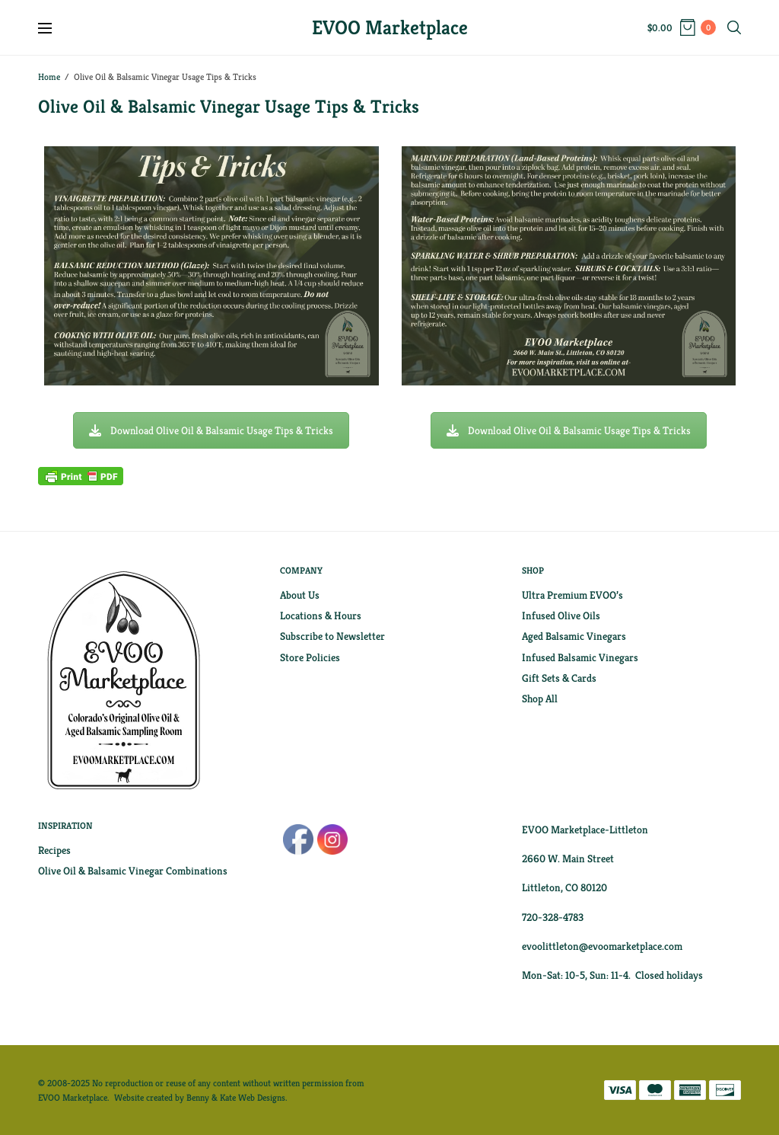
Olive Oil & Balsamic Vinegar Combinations (132, 871)
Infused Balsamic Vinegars (580, 657)
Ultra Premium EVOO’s (572, 595)
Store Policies (310, 657)
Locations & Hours (320, 615)
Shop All (540, 698)
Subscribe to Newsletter (332, 636)
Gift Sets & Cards (559, 678)
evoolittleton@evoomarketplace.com (602, 946)
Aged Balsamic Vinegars (574, 636)
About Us (300, 595)
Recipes (54, 850)
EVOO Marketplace (390, 27)
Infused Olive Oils (561, 615)
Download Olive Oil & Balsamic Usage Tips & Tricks (211, 430)
